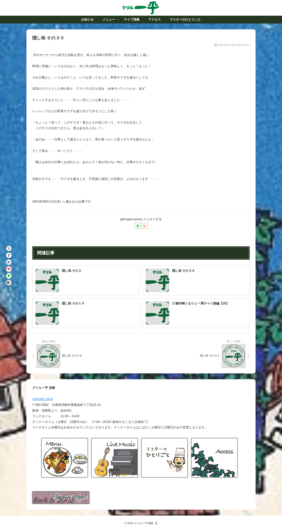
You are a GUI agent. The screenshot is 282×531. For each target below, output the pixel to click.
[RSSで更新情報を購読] (144, 226)
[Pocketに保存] (9, 269)
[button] (9, 283)
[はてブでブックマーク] (9, 262)
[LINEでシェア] (9, 276)
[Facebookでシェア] (9, 255)
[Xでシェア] (9, 248)
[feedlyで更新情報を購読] (138, 226)
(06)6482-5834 (42, 399)
